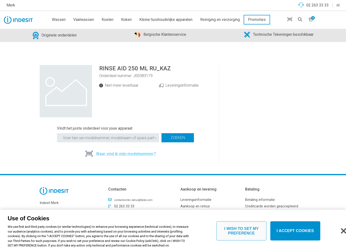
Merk (10, 5)
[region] (173, 231)
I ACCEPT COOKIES (295, 231)
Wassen (59, 19)
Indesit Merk (49, 203)
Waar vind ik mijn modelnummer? (125, 153)
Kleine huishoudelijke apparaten (165, 19)
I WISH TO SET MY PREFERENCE (241, 231)
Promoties (257, 19)
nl (338, 5)
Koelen (107, 19)
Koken (126, 19)
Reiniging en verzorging (220, 19)
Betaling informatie (260, 200)
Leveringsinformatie (182, 85)
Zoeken (178, 137)
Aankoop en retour (195, 206)
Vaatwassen (83, 19)
